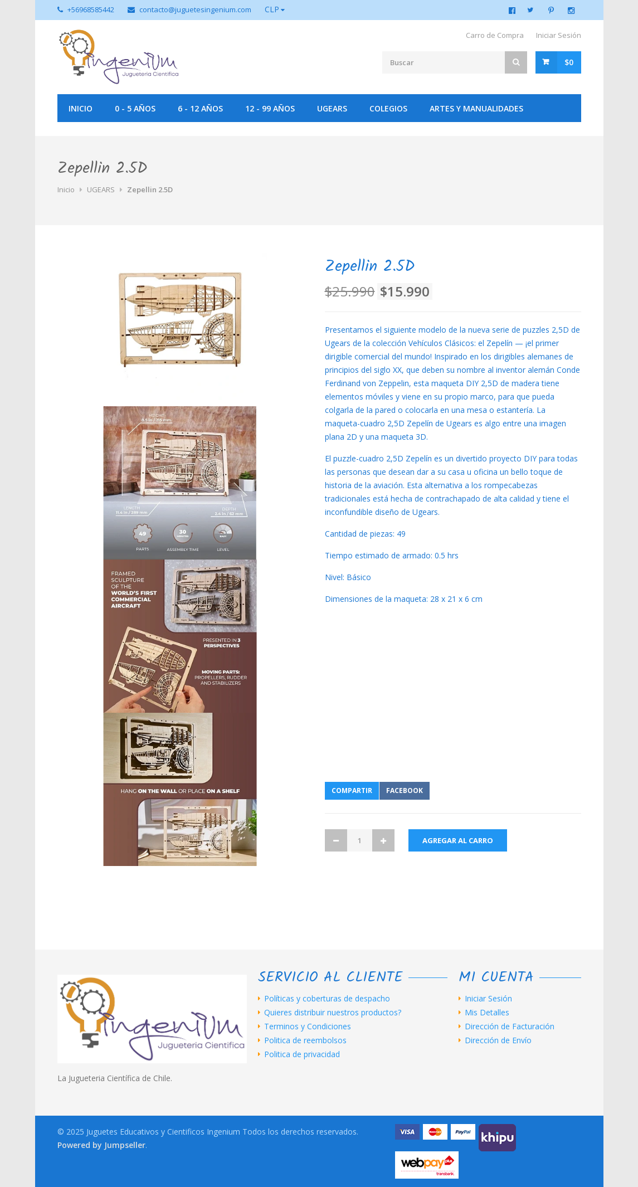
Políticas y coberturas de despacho (327, 999)
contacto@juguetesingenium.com (195, 9)
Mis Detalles (487, 1013)
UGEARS (332, 108)
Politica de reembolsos (305, 1040)
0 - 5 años (135, 108)
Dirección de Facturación (509, 1026)
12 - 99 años (270, 108)
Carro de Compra (495, 35)
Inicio (80, 108)
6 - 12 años (200, 108)
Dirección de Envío (498, 1040)
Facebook (404, 790)
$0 (568, 62)
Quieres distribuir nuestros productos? (332, 1013)
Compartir (352, 790)
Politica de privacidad (302, 1054)
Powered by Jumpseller (101, 1145)
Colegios (388, 108)
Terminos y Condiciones (307, 1026)
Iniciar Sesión (558, 35)
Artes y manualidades (476, 108)
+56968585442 (90, 9)
